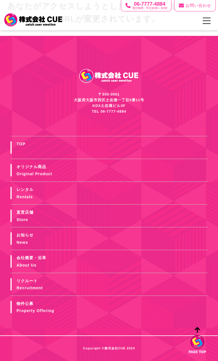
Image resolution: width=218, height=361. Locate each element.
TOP (21, 144)
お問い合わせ (195, 5)
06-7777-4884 (113, 112)
